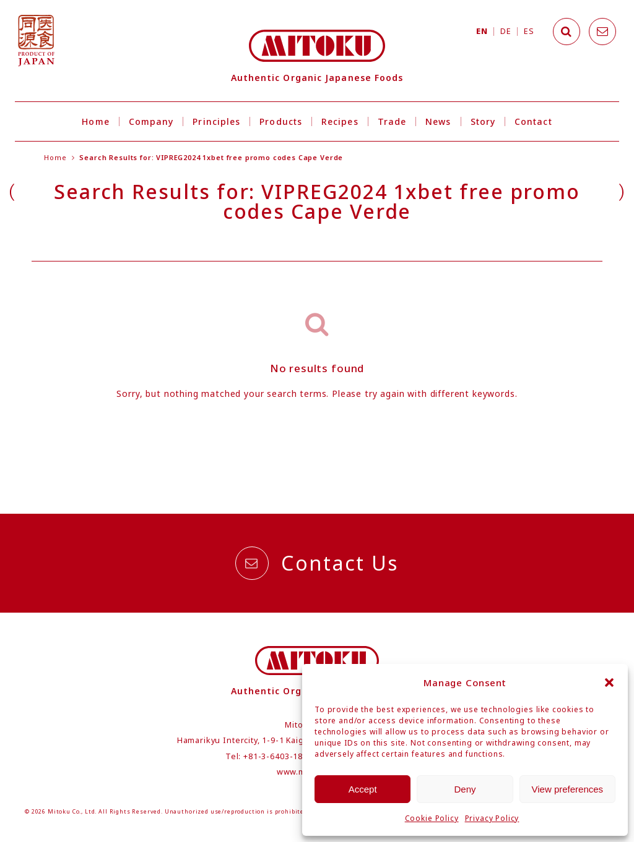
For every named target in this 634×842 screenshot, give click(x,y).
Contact (533, 121)
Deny (465, 789)
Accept (363, 789)
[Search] (566, 31)
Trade (392, 121)
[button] (609, 682)
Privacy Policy (492, 818)
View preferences (568, 789)
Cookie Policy (432, 818)
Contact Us (316, 563)
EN (481, 31)
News (438, 121)
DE (505, 31)
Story (483, 121)
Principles (216, 121)
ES (529, 31)
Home (95, 121)
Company (151, 121)
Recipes (339, 121)
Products (280, 121)
